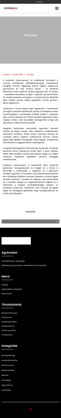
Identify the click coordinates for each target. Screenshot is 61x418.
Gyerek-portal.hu (9, 330)
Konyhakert (6, 390)
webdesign (20, 261)
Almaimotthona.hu (10, 313)
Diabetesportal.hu (9, 322)
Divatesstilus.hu (8, 326)
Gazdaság (6, 380)
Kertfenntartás (8, 365)
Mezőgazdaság (8, 355)
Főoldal (6, 74)
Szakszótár (18, 74)
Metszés (5, 375)
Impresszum (7, 293)
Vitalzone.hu (7, 317)
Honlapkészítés (8, 261)
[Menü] (56, 8)
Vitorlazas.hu (7, 335)
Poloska (39, 2)
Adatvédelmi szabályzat (12, 289)
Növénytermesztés (9, 360)
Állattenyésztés (8, 370)
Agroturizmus (7, 385)
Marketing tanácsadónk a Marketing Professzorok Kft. (24, 265)
